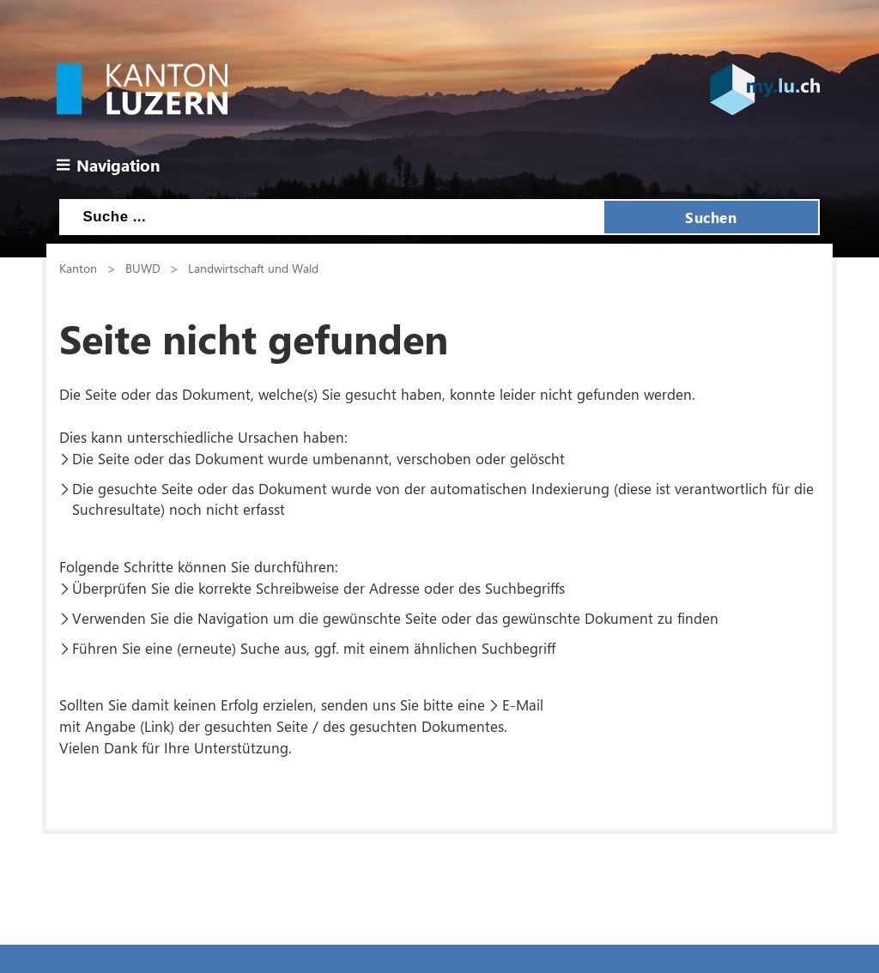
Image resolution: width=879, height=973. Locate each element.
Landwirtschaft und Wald (253, 267)
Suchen (711, 217)
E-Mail (522, 704)
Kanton (78, 267)
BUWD (143, 267)
